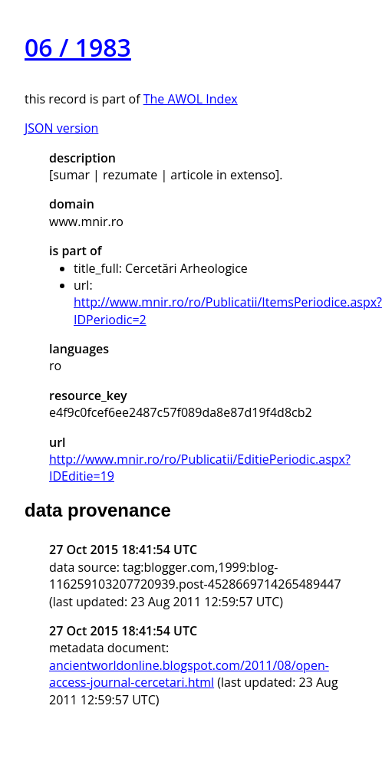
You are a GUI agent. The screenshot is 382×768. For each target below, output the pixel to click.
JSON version (61, 128)
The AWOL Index (190, 98)
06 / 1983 (78, 47)
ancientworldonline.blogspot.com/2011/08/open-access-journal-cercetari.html (189, 674)
